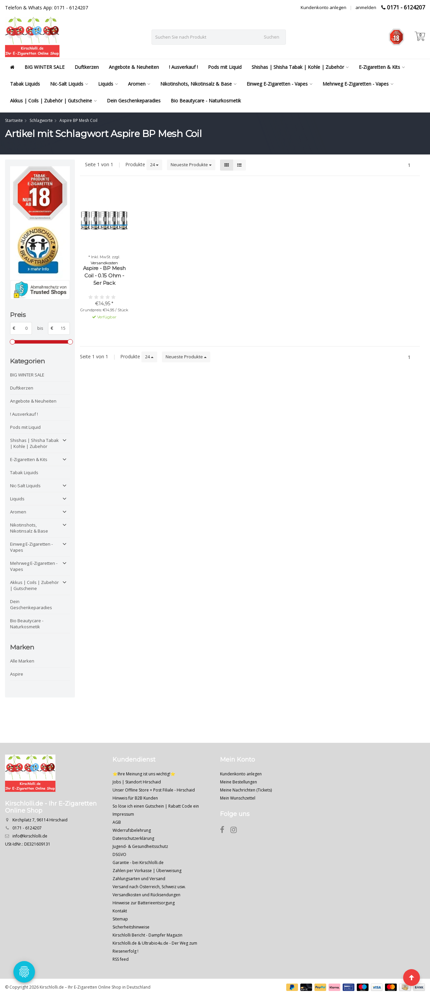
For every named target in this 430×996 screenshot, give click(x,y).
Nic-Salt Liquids (69, 84)
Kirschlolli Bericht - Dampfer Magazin (147, 935)
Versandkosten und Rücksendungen (146, 895)
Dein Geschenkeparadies (134, 100)
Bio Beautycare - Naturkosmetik (206, 100)
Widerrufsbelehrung (132, 830)
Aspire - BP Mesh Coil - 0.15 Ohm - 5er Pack (104, 275)
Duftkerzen (87, 67)
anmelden (365, 7)
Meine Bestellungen (238, 782)
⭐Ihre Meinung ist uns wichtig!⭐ (144, 774)
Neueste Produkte (191, 165)
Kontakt (120, 911)
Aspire (16, 674)
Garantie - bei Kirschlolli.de (138, 862)
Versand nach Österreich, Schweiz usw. (149, 887)
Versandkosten (104, 263)
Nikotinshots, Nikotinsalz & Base (198, 84)
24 (154, 165)
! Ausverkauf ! (183, 67)
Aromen (139, 84)
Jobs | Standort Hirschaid (137, 782)
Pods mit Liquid (225, 67)
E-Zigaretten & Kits (382, 67)
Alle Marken (22, 661)
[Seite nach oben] (411, 977)
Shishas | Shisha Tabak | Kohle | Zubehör (300, 67)
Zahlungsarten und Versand (139, 878)
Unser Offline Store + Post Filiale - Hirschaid (154, 790)
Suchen (271, 37)
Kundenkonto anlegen (323, 7)
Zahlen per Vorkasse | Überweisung (147, 870)
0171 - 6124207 (406, 7)
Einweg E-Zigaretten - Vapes (279, 84)
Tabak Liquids (25, 84)
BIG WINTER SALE (44, 67)
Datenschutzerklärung (133, 838)
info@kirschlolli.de (29, 836)
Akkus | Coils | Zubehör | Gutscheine (53, 100)
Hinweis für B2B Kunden (135, 798)
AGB (117, 822)
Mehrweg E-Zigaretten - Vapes (357, 84)
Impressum (123, 814)
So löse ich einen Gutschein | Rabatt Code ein (156, 806)
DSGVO (119, 854)
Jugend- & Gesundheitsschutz (140, 846)
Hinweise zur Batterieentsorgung (144, 903)
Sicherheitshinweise (131, 927)
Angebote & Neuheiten (134, 67)
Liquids (108, 84)
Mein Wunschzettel (237, 798)
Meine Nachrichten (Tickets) (246, 790)
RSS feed (121, 959)
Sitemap (120, 919)
